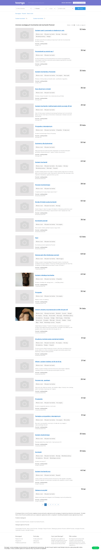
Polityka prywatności (20, 542)
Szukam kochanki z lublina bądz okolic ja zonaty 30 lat (53, 106)
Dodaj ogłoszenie (37, 538)
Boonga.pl (18, 13)
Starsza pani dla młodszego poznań (47, 255)
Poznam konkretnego (42, 185)
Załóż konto (36, 542)
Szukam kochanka (38, 18)
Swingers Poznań (79, 528)
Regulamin (18, 540)
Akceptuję (95, 547)
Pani (36, 238)
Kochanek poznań (41, 221)
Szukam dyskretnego (42, 435)
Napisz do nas (19, 538)
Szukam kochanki (20, 18)
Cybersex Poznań (20, 530)
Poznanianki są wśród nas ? (44, 51)
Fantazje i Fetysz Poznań (44, 528)
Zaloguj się (36, 540)
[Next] (58, 504)
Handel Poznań (29, 530)
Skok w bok (30, 13)
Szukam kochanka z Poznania (45, 72)
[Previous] (43, 504)
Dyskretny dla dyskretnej (43, 143)
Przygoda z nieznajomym (43, 126)
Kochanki (38, 452)
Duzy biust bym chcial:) (43, 89)
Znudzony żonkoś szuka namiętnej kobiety (49, 339)
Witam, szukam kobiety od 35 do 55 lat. (48, 361)
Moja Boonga (67, 2)
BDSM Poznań (71, 528)
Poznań (24, 13)
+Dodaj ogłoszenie (79, 2)
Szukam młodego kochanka (44, 275)
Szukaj (80, 8)
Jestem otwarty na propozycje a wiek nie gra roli (51, 309)
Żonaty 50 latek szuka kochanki (45, 202)
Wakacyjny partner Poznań (59, 528)
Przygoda (38, 292)
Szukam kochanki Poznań (22, 521)
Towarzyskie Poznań (20, 528)
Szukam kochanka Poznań (37, 521)
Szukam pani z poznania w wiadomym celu (49, 30)
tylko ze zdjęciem (81, 25)
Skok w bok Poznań (32, 528)
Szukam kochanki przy (42, 471)
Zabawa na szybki (41, 490)
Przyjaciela (38, 399)
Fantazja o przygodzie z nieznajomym (48, 416)
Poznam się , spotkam (42, 380)
